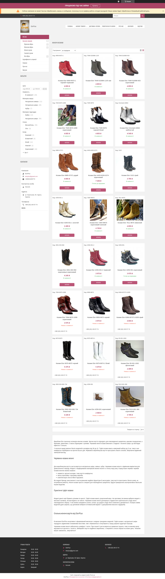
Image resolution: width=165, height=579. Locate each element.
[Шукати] (142, 16)
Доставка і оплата (94, 26)
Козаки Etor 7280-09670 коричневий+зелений (98, 224)
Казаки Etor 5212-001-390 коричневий (130, 410)
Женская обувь (28, 47)
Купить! (95, 6)
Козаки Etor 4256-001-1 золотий (67, 223)
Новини (25, 63)
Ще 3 (26, 152)
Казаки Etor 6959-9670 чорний (98, 317)
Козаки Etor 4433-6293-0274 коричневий (98, 176)
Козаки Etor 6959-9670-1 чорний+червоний (67, 82)
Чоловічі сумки (28, 53)
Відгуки (140, 26)
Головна (70, 26)
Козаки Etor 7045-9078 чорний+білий (98, 129)
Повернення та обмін (108, 26)
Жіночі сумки (28, 50)
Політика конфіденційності (93, 577)
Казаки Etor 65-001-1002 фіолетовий (130, 364)
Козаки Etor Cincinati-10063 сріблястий (130, 129)
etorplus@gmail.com (31, 176)
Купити (67, 95)
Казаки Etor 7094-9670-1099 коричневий (67, 318)
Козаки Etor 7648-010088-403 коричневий (129, 82)
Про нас (121, 26)
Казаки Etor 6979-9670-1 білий (98, 363)
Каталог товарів (80, 26)
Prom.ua (92, 575)
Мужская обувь (28, 44)
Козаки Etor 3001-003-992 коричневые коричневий (67, 271)
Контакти (130, 26)
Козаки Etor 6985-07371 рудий (67, 175)
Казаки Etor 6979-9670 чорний (67, 363)
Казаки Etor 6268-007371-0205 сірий (130, 317)
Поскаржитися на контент (77, 577)
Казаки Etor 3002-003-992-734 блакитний (67, 410)
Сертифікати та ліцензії (29, 59)
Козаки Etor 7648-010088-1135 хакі (98, 80)
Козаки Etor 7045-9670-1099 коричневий (67, 129)
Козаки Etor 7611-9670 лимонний (130, 223)
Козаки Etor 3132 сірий (130, 175)
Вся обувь (27, 56)
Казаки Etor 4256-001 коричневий (130, 270)
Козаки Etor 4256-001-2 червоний (98, 270)
